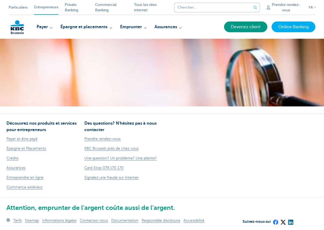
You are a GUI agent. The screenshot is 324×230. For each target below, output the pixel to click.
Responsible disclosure (161, 220)
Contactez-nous (94, 220)
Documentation (124, 220)
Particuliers (18, 7)
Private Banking (71, 7)
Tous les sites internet (145, 7)
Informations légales (59, 220)
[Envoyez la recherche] (255, 7)
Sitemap (32, 220)
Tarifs (17, 220)
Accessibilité (193, 220)
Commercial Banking (106, 7)
